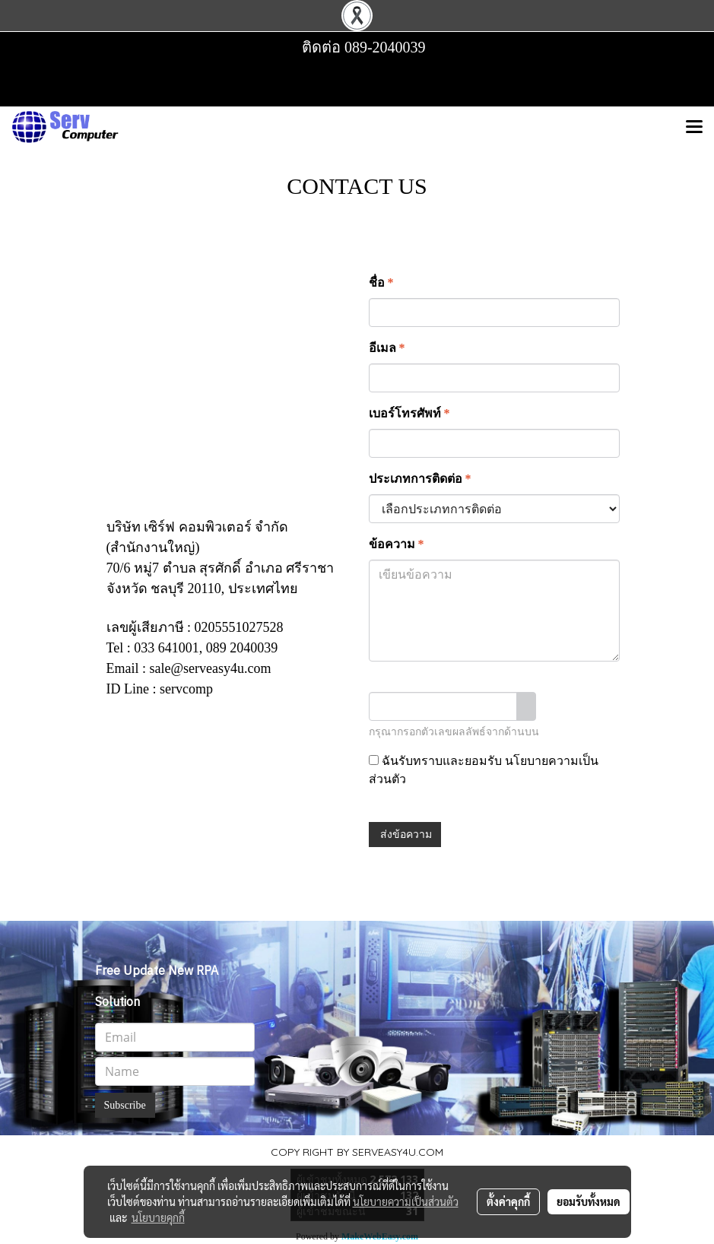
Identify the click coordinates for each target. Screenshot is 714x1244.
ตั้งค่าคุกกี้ (508, 1201)
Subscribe (125, 1105)
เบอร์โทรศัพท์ (409, 413)
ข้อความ (396, 544)
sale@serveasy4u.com (210, 668)
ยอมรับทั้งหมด (588, 1201)
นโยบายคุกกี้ (158, 1217)
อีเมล (387, 347)
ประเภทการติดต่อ (420, 478)
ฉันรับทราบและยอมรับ (483, 769)
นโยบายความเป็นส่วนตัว (406, 1201)
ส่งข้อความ (405, 834)
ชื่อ (381, 282)
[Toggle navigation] (694, 127)
